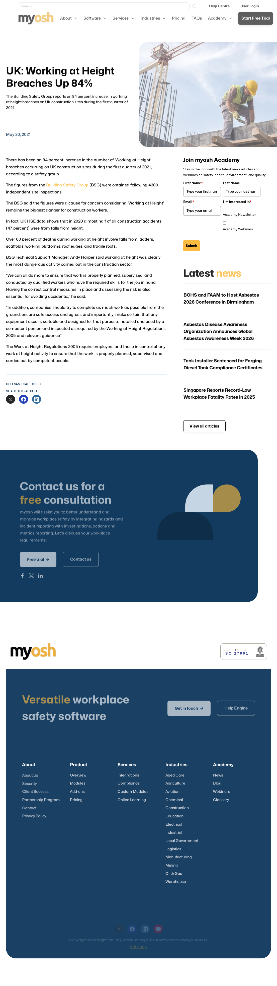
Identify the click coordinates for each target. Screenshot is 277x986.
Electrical (173, 824)
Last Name (231, 183)
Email (188, 201)
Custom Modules (133, 792)
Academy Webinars (238, 229)
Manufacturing (178, 857)
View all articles (204, 426)
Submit (191, 245)
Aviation (172, 792)
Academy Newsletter (239, 214)
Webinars (221, 792)
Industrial (173, 832)
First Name (193, 183)
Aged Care (174, 775)
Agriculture (175, 783)
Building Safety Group (68, 188)
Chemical (174, 800)
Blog (217, 783)
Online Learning (132, 800)
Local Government (181, 841)
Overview (78, 775)
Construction (177, 808)
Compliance (129, 783)
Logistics (173, 849)
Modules (77, 783)
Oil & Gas (173, 874)
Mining (171, 865)
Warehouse (175, 882)
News (218, 775)
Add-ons (77, 792)
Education (174, 816)
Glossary (221, 800)
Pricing (76, 800)
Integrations (128, 775)
